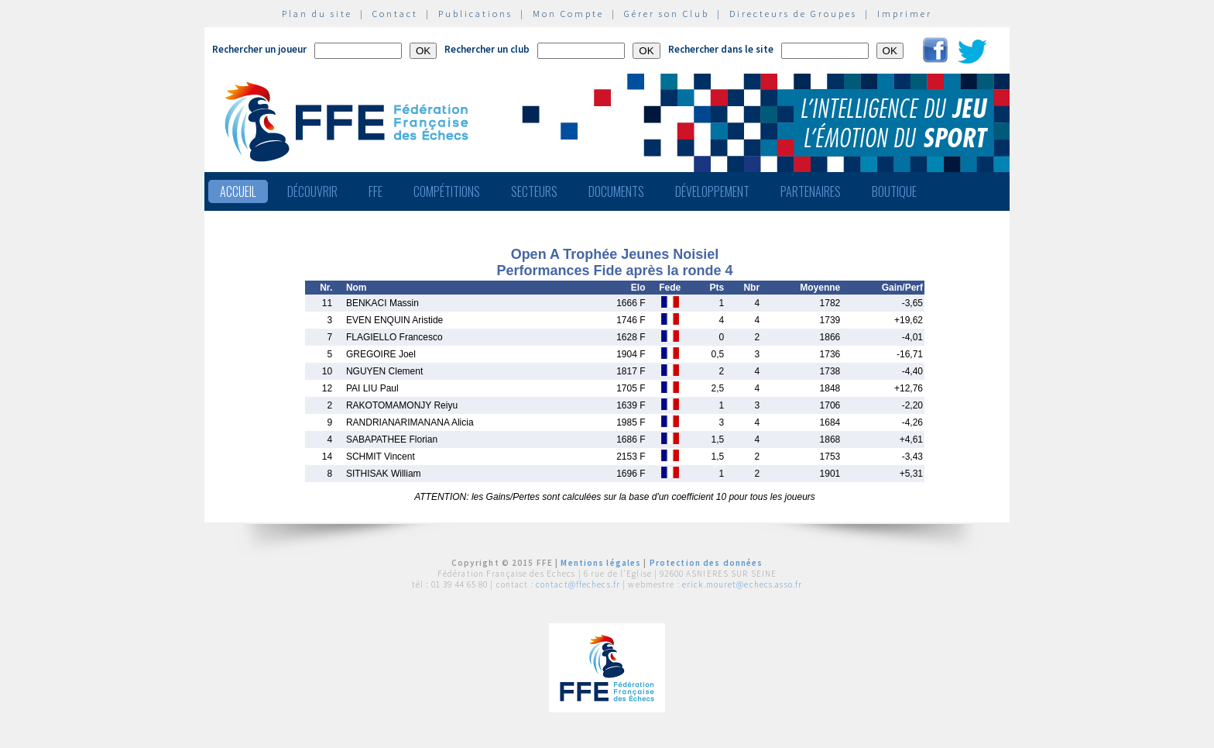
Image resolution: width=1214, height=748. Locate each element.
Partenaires (810, 191)
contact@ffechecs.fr (578, 584)
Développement (712, 191)
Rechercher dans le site (720, 49)
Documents (616, 191)
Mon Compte (568, 13)
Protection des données (706, 562)
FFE (375, 191)
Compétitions (446, 191)
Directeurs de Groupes (793, 13)
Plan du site (317, 13)
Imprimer (904, 13)
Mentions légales (601, 562)
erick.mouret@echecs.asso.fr (742, 584)
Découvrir (312, 191)
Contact (395, 13)
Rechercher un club (487, 49)
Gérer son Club (666, 13)
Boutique (894, 191)
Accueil (238, 191)
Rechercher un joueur (259, 49)
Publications (475, 13)
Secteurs (534, 191)
